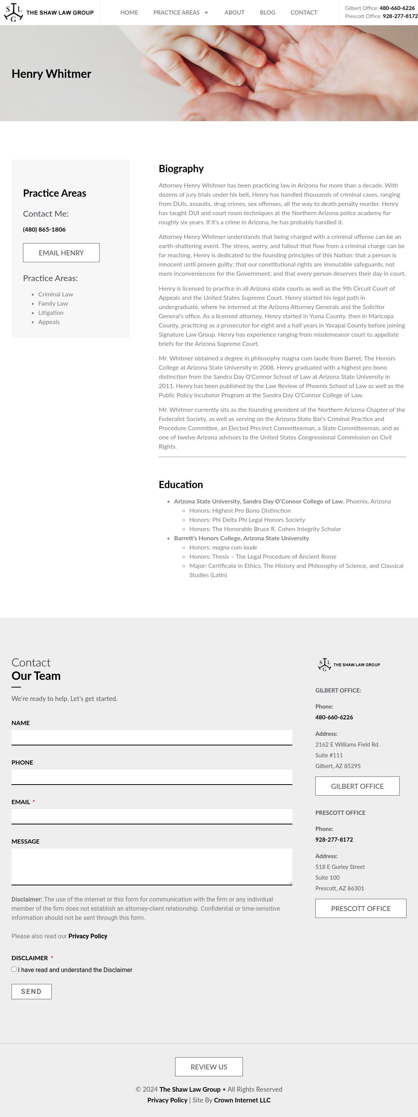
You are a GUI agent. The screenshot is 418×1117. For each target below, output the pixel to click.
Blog (267, 12)
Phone (22, 762)
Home (129, 12)
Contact (304, 12)
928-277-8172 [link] (334, 839)
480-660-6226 (397, 8)
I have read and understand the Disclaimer (75, 970)
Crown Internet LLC (242, 1100)
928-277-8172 (400, 16)
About (234, 12)
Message (25, 841)
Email (21, 801)
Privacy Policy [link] (168, 1100)
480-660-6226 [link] (334, 717)
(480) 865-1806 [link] (44, 229)
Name (20, 722)
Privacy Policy (88, 936)
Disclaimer (30, 957)
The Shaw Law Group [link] (190, 1089)
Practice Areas (182, 12)
